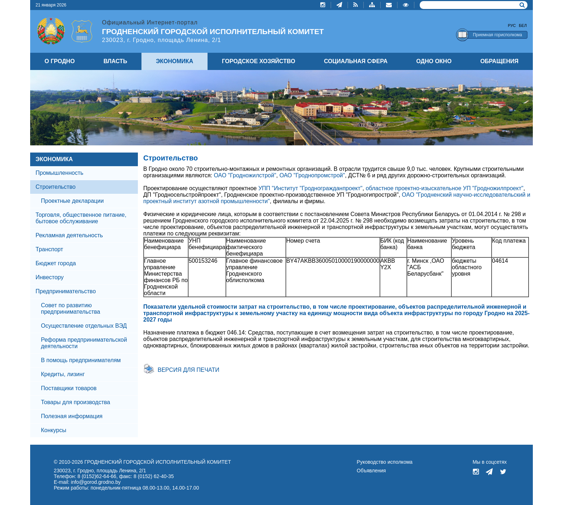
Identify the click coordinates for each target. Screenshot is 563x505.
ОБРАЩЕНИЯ (499, 61)
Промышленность (59, 173)
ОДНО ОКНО (433, 61)
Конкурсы (53, 430)
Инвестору (50, 277)
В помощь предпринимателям (81, 360)
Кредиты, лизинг (63, 374)
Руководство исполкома (385, 462)
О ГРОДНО (60, 61)
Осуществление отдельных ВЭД (84, 326)
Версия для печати (188, 370)
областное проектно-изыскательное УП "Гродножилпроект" (444, 188)
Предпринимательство (66, 291)
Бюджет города (56, 263)
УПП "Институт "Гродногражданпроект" (310, 188)
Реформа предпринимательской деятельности (84, 343)
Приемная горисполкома (497, 34)
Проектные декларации (72, 201)
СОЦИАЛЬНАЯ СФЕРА (355, 61)
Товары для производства (75, 402)
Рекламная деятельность (69, 235)
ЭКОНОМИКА (54, 159)
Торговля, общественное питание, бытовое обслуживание (81, 218)
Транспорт (49, 249)
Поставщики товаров (69, 388)
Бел (523, 25)
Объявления (371, 470)
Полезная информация (72, 416)
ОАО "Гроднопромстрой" (312, 175)
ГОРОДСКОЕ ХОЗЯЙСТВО (258, 61)
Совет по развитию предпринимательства (70, 308)
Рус (512, 25)
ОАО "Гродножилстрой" (245, 175)
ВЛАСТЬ (115, 61)
